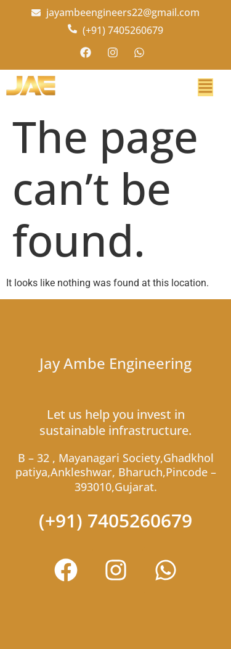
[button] (205, 87)
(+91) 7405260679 (115, 520)
